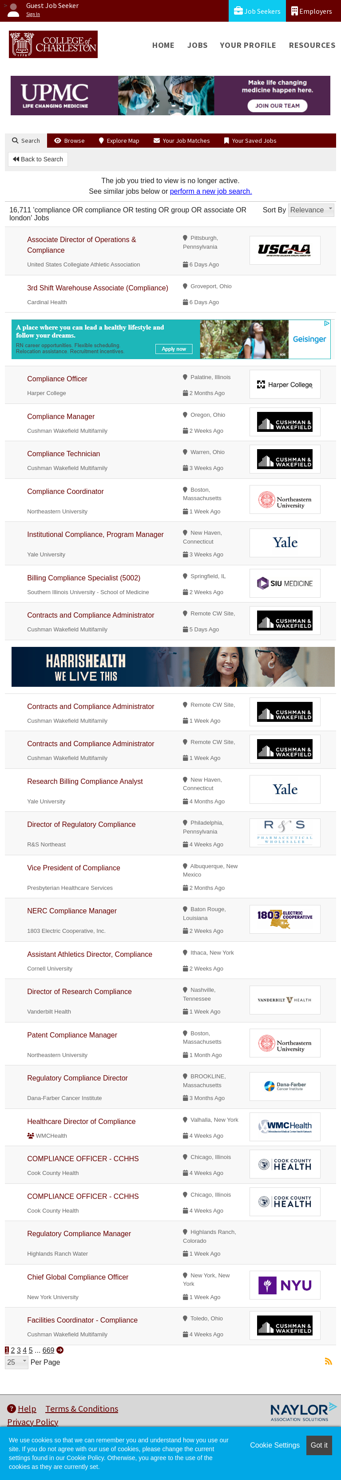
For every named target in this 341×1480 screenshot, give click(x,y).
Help (21, 1408)
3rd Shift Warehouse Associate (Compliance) (97, 288)
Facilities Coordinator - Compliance (82, 1320)
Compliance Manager (61, 416)
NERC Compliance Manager (72, 911)
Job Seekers (257, 10)
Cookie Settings (275, 1445)
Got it (319, 1445)
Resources (312, 45)
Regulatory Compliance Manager (79, 1233)
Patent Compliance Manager (72, 1035)
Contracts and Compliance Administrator (90, 615)
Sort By (274, 210)
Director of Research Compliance (79, 991)
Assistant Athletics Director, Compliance (89, 954)
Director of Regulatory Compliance (81, 824)
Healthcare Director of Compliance (81, 1121)
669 (49, 1350)
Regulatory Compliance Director (77, 1078)
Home (163, 45)
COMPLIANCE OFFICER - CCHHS (83, 1159)
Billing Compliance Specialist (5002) (83, 578)
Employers (311, 10)
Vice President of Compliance (73, 868)
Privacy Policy (32, 1421)
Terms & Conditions (81, 1408)
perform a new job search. (211, 191)
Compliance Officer (57, 379)
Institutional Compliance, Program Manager (95, 534)
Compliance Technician (63, 454)
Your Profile (248, 45)
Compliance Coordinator (65, 491)
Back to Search (38, 159)
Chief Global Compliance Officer (77, 1277)
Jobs (197, 45)
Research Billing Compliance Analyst (85, 781)
